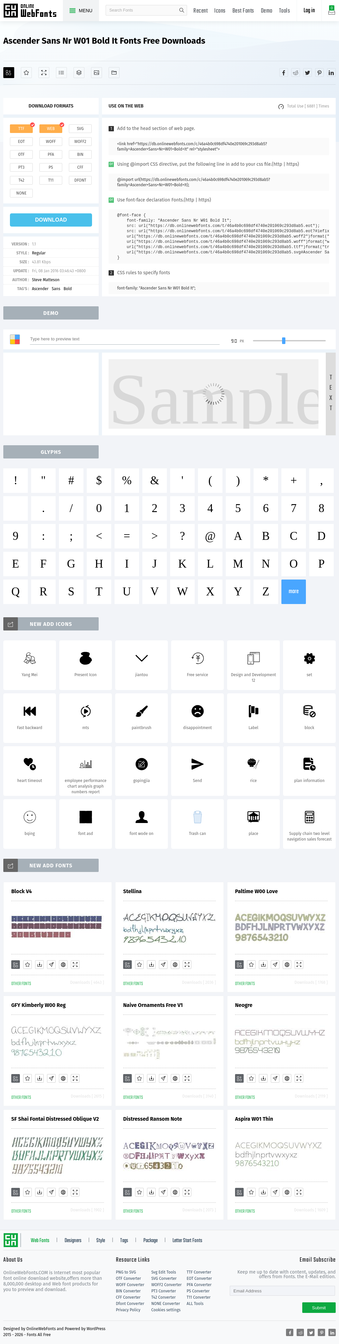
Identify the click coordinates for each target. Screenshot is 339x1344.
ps (51, 167)
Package (150, 1240)
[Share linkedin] (331, 72)
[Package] (78, 72)
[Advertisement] (53, 394)
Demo (266, 11)
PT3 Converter (163, 1291)
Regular (38, 253)
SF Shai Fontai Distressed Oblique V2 (55, 1119)
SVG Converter (163, 1278)
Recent (200, 11)
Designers (73, 1240)
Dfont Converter (130, 1303)
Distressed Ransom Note (152, 1119)
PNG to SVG (126, 1272)
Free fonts (33, 11)
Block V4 (21, 891)
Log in (309, 11)
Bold (68, 288)
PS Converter (198, 1291)
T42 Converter (163, 1297)
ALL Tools (195, 1303)
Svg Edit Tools (163, 1272)
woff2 (80, 141)
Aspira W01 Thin (254, 1119)
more (294, 591)
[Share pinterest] (319, 72)
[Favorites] (26, 72)
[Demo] (43, 72)
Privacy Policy (128, 1310)
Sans (56, 288)
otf (21, 154)
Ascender (40, 288)
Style (100, 1240)
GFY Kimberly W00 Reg (38, 1005)
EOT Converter (199, 1278)
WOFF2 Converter (166, 1284)
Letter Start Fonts (187, 1240)
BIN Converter (128, 1291)
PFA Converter (199, 1284)
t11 (50, 180)
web (51, 128)
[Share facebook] (283, 72)
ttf (21, 128)
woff (51, 141)
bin (80, 154)
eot (21, 141)
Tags (124, 1240)
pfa (51, 154)
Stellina (132, 891)
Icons (220, 11)
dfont (80, 180)
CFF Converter (128, 1297)
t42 (21, 180)
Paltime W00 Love (256, 891)
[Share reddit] (295, 72)
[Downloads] (39, 964)
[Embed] (63, 964)
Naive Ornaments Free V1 (153, 1005)
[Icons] (96, 72)
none (21, 193)
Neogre (243, 1005)
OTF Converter (128, 1278)
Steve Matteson (45, 280)
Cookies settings (165, 1310)
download (51, 220)
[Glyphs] (61, 72)
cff (80, 167)
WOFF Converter (130, 1284)
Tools (284, 11)
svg (80, 128)
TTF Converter (199, 1272)
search (182, 10)
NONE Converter (165, 1303)
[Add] (8, 72)
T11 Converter (199, 1297)
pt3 (21, 167)
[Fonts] (114, 72)
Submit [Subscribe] (319, 1307)
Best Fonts (243, 11)
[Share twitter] (307, 72)
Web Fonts (40, 1240)
